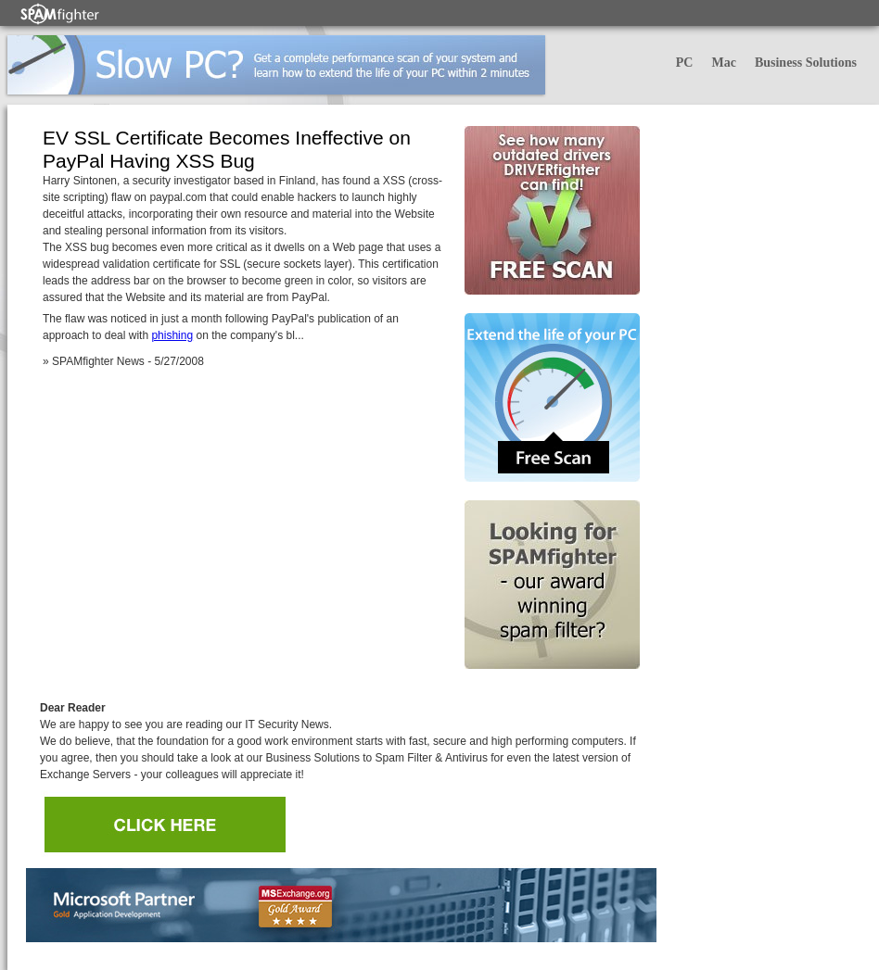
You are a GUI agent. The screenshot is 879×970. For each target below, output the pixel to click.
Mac (723, 62)
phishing (172, 335)
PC (685, 62)
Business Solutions (806, 62)
